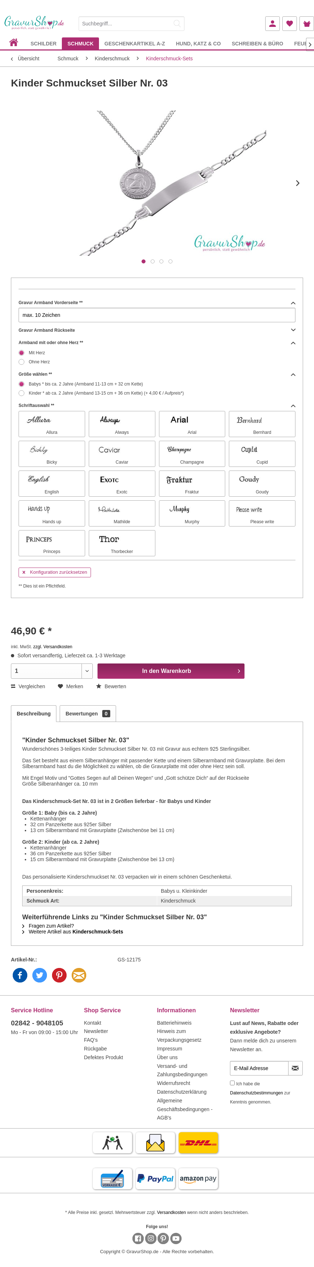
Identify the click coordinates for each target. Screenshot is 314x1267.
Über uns (167, 1057)
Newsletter (96, 1031)
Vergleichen (28, 686)
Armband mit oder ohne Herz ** (157, 342)
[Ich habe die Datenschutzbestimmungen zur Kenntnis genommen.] (232, 1083)
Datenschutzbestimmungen (256, 1092)
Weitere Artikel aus (72, 932)
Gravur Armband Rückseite (157, 330)
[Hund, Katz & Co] (198, 43)
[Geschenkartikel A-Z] (134, 43)
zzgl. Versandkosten (52, 646)
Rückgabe (95, 1049)
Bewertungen (87, 713)
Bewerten (111, 686)
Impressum (169, 1049)
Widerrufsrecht (173, 1083)
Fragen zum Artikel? (48, 926)
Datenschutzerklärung (182, 1092)
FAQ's (91, 1040)
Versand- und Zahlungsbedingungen (182, 1070)
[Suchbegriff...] (131, 23)
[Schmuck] (80, 43)
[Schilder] (43, 43)
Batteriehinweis (174, 1023)
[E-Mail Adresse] (259, 1068)
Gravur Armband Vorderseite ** (157, 302)
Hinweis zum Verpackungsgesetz (179, 1035)
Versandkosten (171, 1212)
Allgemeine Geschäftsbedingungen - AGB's (185, 1109)
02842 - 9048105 (37, 1023)
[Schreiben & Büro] (257, 43)
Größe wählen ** (157, 374)
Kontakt (92, 1023)
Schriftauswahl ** (157, 405)
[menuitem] (131, 22)
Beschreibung (34, 714)
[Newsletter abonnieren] (295, 1068)
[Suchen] (177, 23)
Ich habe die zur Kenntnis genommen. (260, 1093)
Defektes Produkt (103, 1057)
